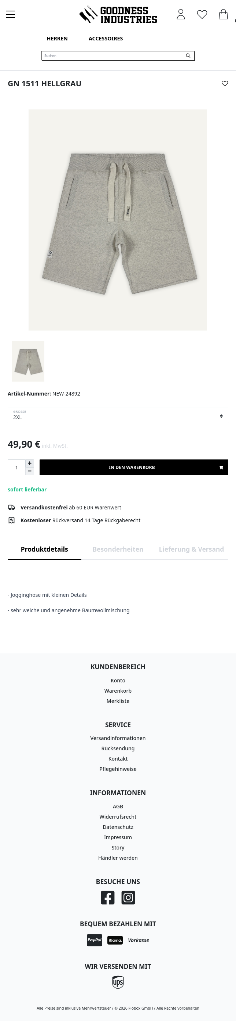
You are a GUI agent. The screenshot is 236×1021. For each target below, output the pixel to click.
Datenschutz (118, 826)
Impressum (118, 837)
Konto (118, 680)
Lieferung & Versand (191, 549)
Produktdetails (44, 549)
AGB (118, 806)
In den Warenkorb (166, 467)
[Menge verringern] (29, 471)
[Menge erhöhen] (29, 463)
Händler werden (118, 857)
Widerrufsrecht (118, 816)
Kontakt (118, 758)
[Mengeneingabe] (16, 467)
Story (118, 847)
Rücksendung (118, 748)
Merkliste (118, 700)
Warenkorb (118, 690)
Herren (57, 38)
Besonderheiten (117, 549)
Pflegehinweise (117, 768)
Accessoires (106, 38)
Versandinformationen (117, 738)
